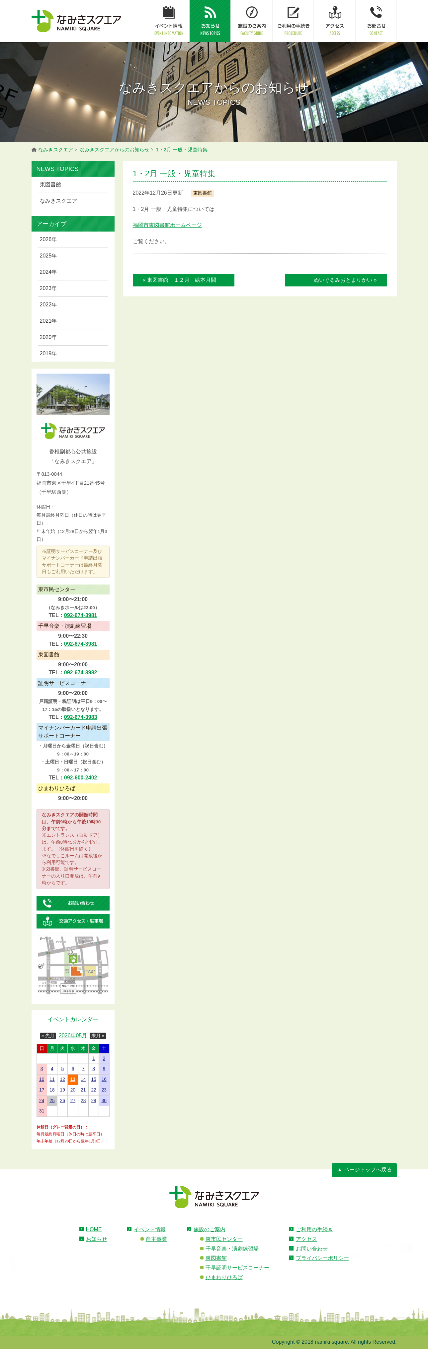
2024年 (48, 272)
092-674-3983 (80, 717)
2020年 (48, 337)
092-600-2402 (80, 777)
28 (83, 1100)
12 (62, 1079)
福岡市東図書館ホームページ (167, 225)
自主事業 (156, 1239)
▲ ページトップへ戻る (364, 1169)
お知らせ (96, 1239)
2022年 (48, 304)
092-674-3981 (80, 615)
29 (93, 1100)
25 (51, 1100)
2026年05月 (73, 1035)
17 (41, 1090)
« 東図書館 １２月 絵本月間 (179, 280)
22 (93, 1090)
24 (41, 1100)
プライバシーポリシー (322, 1258)
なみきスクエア (58, 201)
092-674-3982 (80, 672)
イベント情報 (150, 1229)
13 (72, 1079)
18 (51, 1090)
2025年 (48, 255)
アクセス (306, 1239)
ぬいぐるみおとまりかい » (345, 280)
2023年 (48, 288)
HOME (94, 1229)
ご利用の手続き (314, 1229)
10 (41, 1079)
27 (72, 1100)
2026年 (48, 239)
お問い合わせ (312, 1249)
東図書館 (50, 184)
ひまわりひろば (224, 1277)
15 (93, 1079)
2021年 (48, 321)
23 (104, 1090)
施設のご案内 (209, 1229)
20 (72, 1090)
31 (41, 1110)
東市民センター (224, 1239)
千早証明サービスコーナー (237, 1267)
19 (62, 1090)
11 (51, 1079)
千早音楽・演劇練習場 (232, 1249)
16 (104, 1079)
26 (62, 1100)
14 (83, 1079)
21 (83, 1090)
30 (104, 1100)
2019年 (48, 353)
